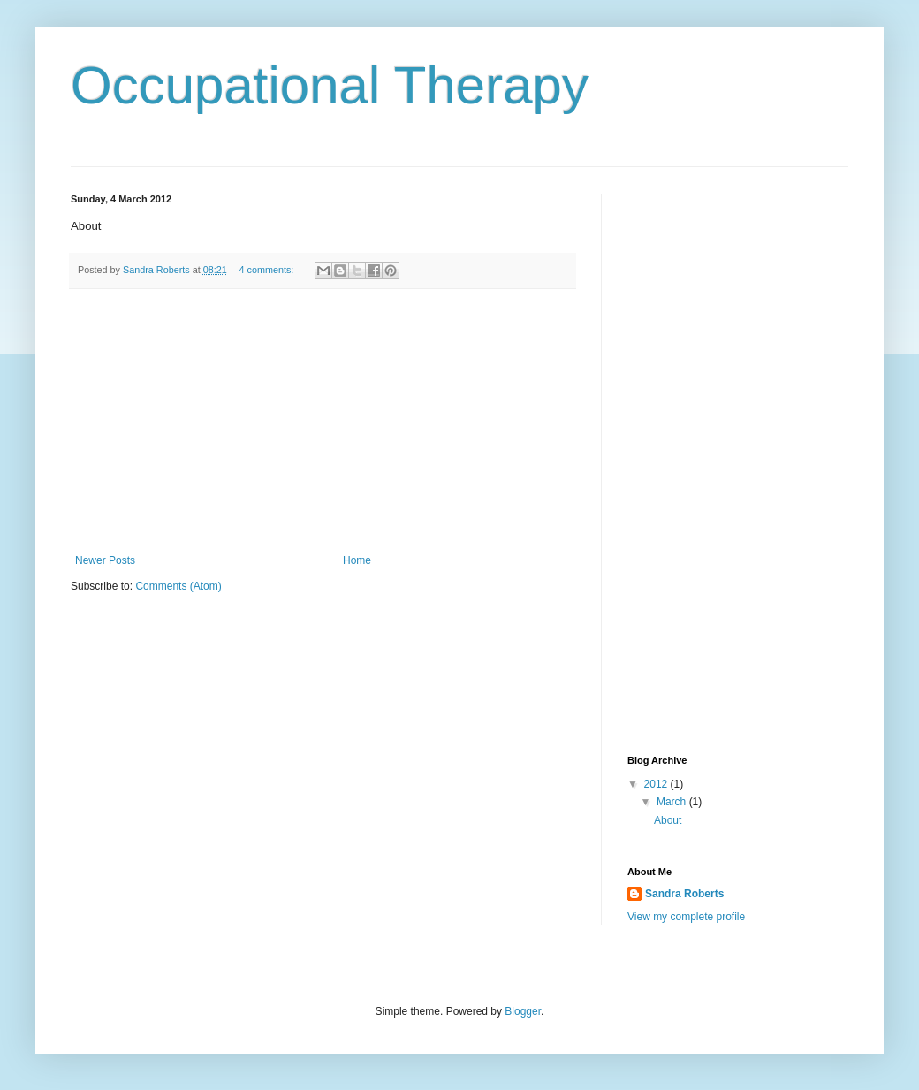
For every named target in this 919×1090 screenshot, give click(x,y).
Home (357, 560)
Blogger (523, 1011)
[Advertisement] (322, 421)
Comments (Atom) (178, 586)
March (673, 802)
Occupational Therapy (330, 85)
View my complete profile (686, 917)
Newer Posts (105, 560)
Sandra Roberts (684, 894)
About (667, 820)
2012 (657, 784)
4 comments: (268, 269)
